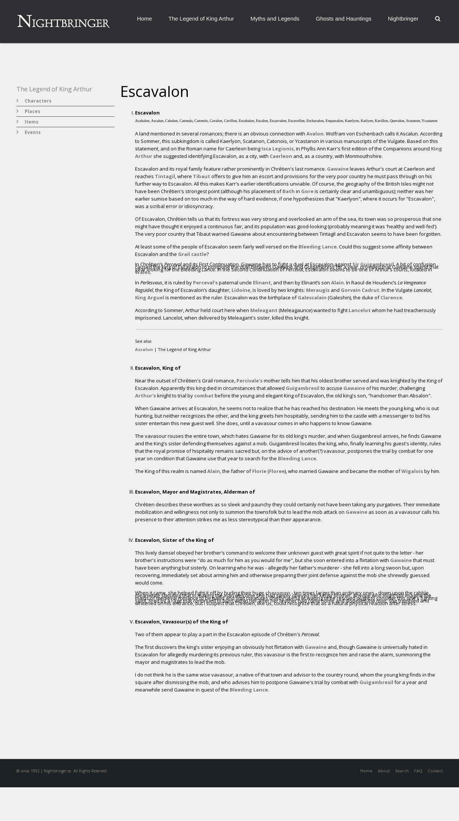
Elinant (262, 282)
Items (32, 121)
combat (204, 395)
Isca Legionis (277, 148)
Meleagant (264, 310)
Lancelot (360, 310)
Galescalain (312, 297)
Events (33, 132)
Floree (277, 471)
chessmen (277, 592)
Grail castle (192, 254)
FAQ (418, 770)
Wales (142, 272)
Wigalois (412, 471)
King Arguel (149, 297)
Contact (435, 770)
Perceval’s (205, 282)
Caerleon (281, 156)
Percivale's (249, 380)
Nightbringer (403, 18)
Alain (337, 282)
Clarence (391, 297)
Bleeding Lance (318, 246)
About (384, 770)
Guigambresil (302, 388)
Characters (38, 101)
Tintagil (165, 176)
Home (144, 18)
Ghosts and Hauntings (343, 18)
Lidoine (241, 290)
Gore (307, 191)
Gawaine (338, 168)
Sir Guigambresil (373, 264)
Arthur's (145, 395)
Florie (259, 471)
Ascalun (144, 349)
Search (402, 770)
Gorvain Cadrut (360, 290)
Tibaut (201, 176)
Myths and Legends (274, 18)
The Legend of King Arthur (201, 18)
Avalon (315, 133)
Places (32, 111)
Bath (288, 191)
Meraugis (318, 290)
